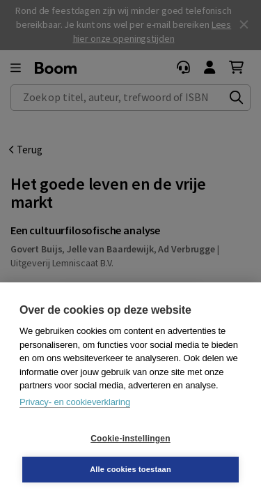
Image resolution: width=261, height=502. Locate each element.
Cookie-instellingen (130, 438)
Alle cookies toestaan (130, 469)
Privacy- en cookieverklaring (74, 402)
